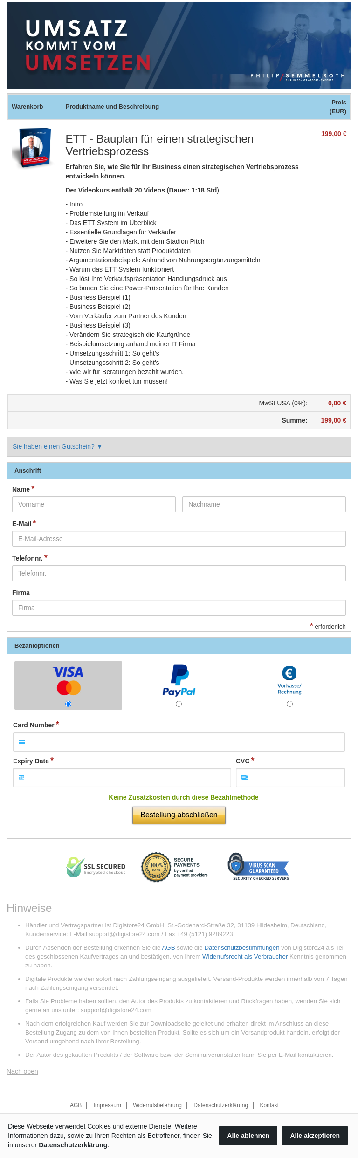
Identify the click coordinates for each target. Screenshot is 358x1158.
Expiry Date (31, 761)
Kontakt (269, 1105)
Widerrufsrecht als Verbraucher (245, 956)
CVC (243, 761)
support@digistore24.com (124, 934)
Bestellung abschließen (178, 815)
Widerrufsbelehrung (157, 1105)
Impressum (107, 1105)
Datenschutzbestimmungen (241, 947)
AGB (168, 947)
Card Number (34, 725)
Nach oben (22, 1071)
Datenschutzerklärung (220, 1105)
